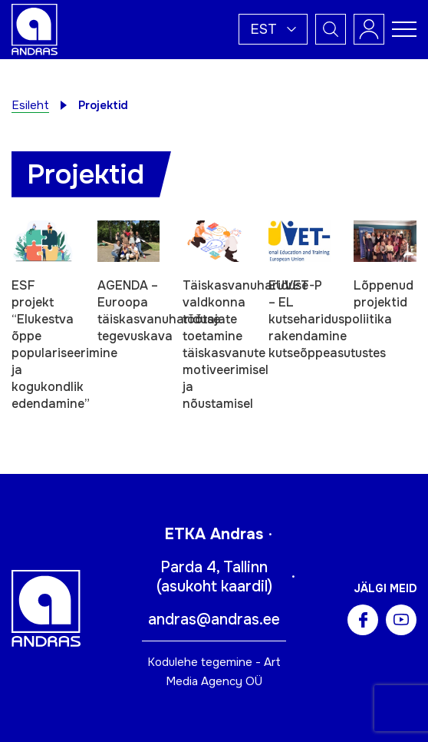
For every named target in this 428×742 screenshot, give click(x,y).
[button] (273, 29)
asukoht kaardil (214, 586)
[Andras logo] (35, 28)
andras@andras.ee (214, 619)
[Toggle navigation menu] (404, 29)
